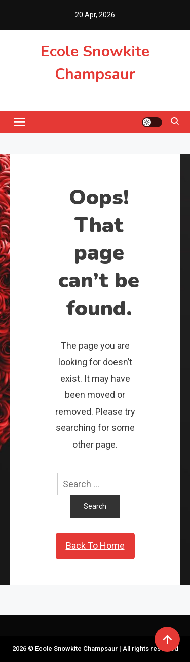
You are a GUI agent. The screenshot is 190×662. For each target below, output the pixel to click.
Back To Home (95, 545)
